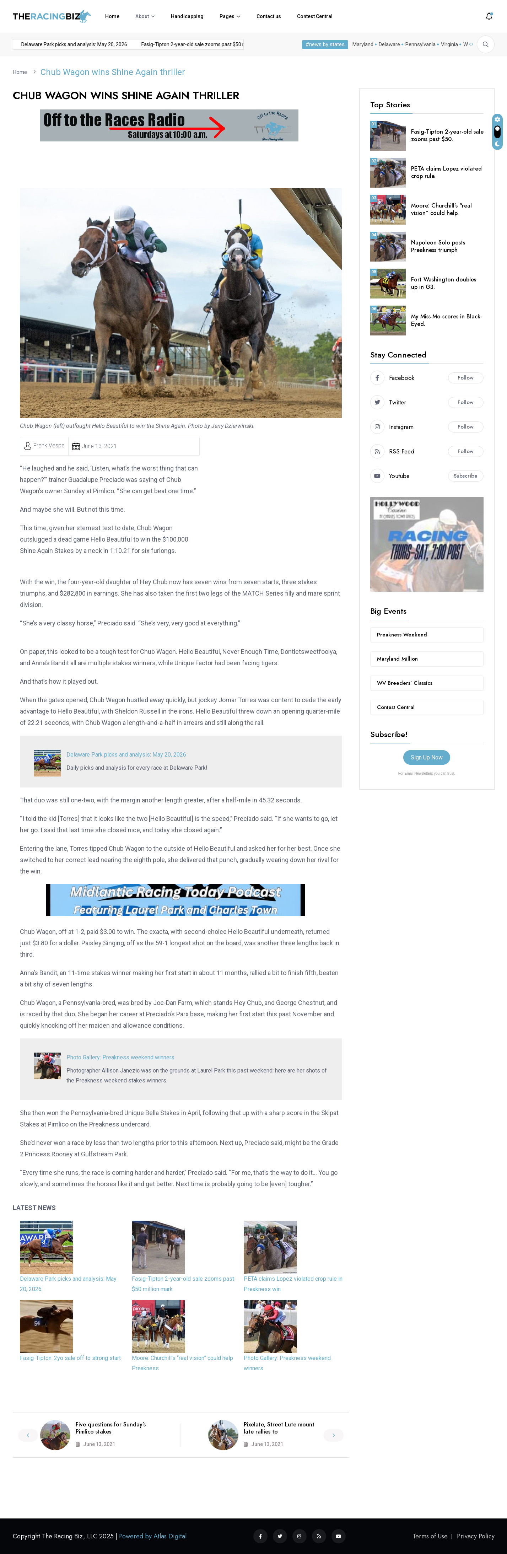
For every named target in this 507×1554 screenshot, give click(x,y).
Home (112, 16)
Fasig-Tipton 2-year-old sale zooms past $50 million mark (192, 44)
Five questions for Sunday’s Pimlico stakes (111, 1428)
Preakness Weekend (402, 634)
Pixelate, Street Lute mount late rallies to (279, 1428)
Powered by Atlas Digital (153, 1536)
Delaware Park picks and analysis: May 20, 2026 (60, 44)
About (142, 16)
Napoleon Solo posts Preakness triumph (438, 246)
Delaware (388, 44)
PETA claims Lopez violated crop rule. (446, 172)
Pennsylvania (419, 44)
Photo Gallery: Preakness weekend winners (120, 1057)
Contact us (269, 16)
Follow (466, 377)
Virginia (448, 44)
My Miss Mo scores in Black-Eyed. (446, 320)
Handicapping (187, 16)
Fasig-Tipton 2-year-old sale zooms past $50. (447, 135)
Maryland (361, 44)
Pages (227, 16)
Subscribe (466, 475)
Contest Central (315, 16)
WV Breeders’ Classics (404, 683)
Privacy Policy (476, 1536)
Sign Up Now (427, 757)
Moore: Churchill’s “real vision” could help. (441, 209)
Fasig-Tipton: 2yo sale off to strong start (70, 1357)
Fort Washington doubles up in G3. (443, 283)
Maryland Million (397, 658)
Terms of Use (430, 1536)
